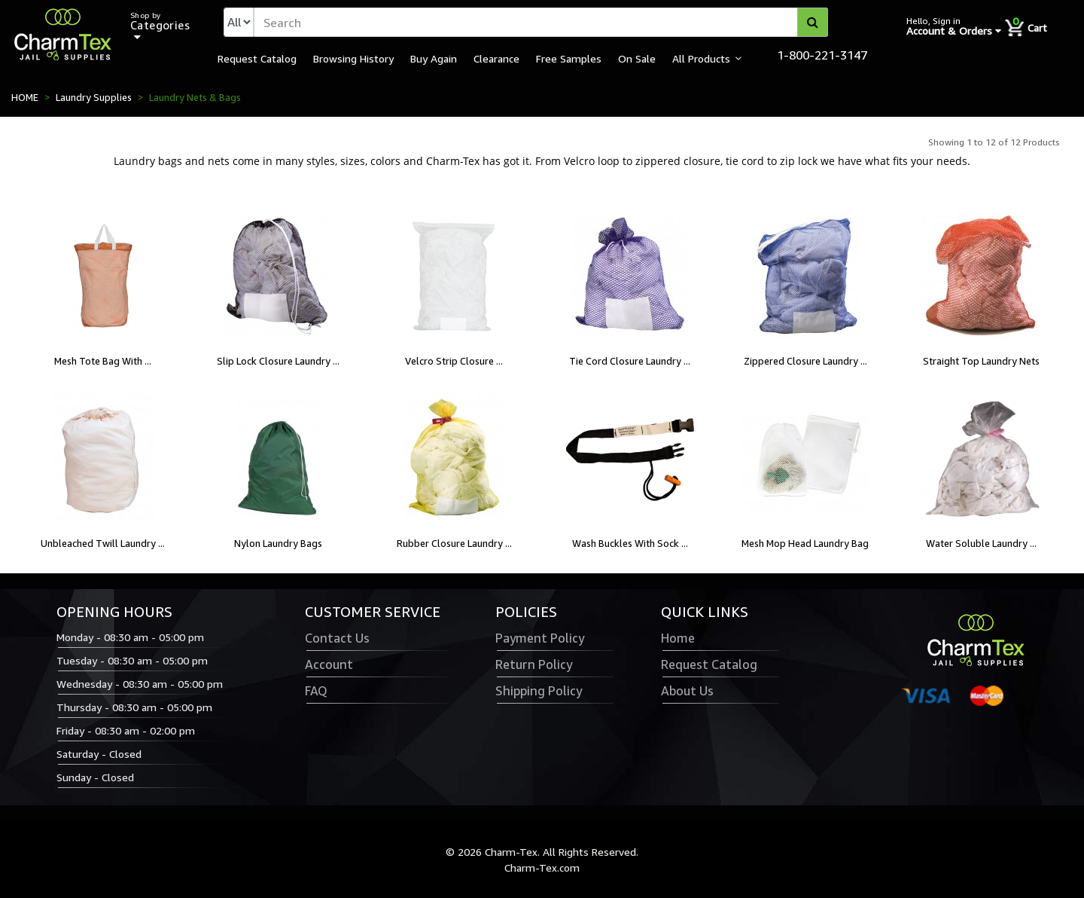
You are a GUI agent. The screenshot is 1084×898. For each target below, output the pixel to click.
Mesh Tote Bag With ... (102, 361)
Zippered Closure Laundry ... (805, 361)
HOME (24, 97)
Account (329, 664)
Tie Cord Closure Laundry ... (629, 361)
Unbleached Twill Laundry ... (103, 543)
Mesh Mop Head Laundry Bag (805, 543)
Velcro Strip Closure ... (454, 361)
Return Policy (533, 664)
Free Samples (568, 58)
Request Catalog (257, 58)
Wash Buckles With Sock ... (630, 543)
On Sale (637, 58)
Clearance (496, 58)
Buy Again (433, 58)
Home (678, 638)
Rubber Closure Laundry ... (454, 543)
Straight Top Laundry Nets (981, 361)
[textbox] (541, 22)
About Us (687, 690)
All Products (701, 58)
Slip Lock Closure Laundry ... (278, 361)
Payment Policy (539, 638)
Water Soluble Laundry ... (981, 543)
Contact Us (337, 638)
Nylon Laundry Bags (278, 543)
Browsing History (353, 58)
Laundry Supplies (94, 97)
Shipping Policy (538, 690)
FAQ (316, 690)
